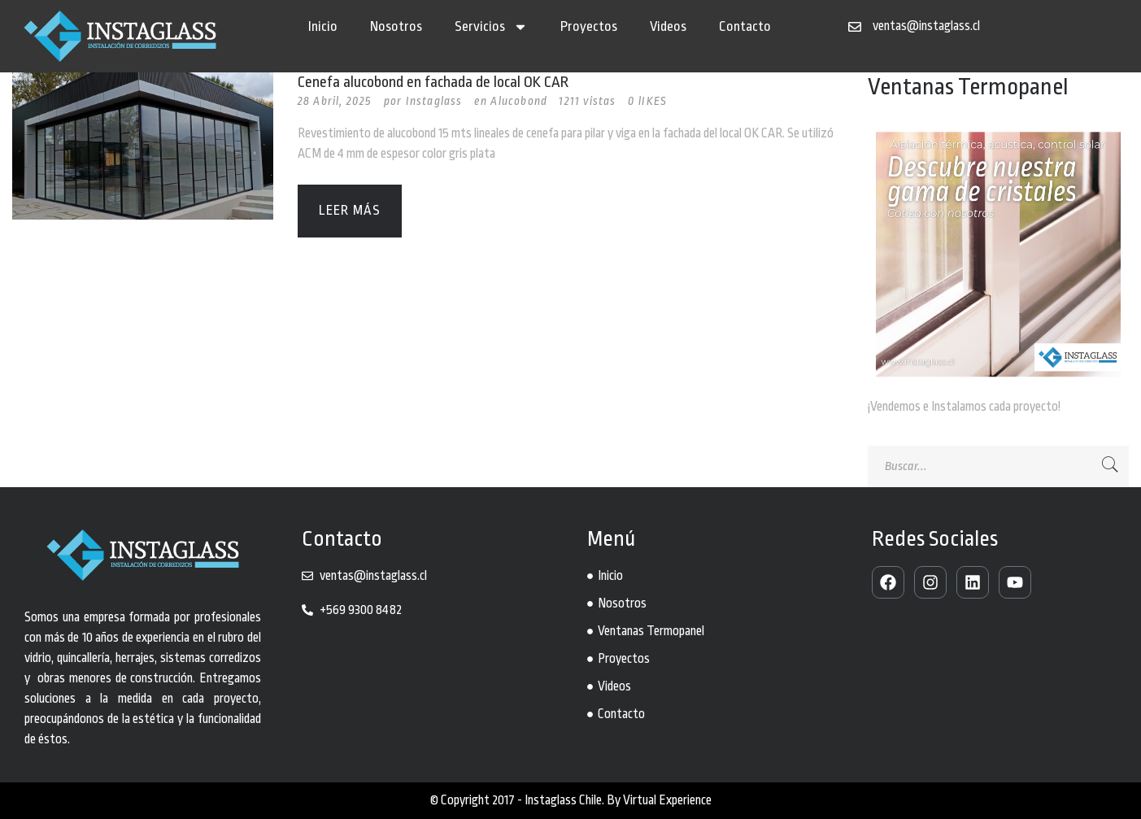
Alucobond (518, 100)
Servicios (491, 26)
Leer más (350, 210)
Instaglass (434, 100)
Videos (668, 26)
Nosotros (396, 26)
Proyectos (588, 26)
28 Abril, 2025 (335, 100)
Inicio (323, 26)
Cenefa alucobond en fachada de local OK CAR (433, 82)
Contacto (745, 26)
